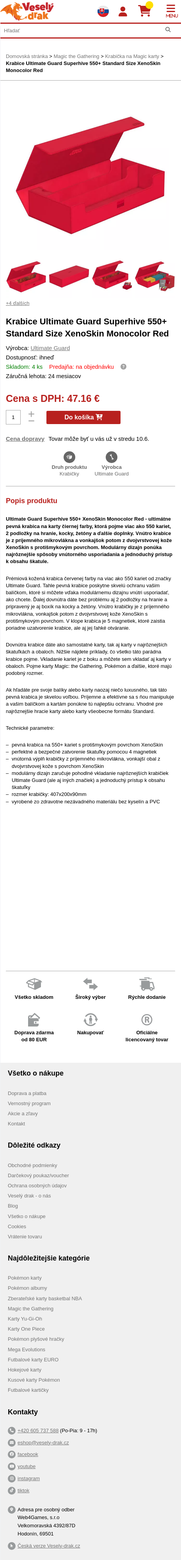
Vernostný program (29, 1103)
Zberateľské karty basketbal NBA (45, 1298)
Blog (13, 1206)
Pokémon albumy (27, 1288)
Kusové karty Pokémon (34, 1380)
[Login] (123, 12)
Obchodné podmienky (32, 1165)
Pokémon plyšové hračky (36, 1339)
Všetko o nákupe (27, 1216)
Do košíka (83, 417)
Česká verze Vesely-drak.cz (49, 1546)
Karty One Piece (26, 1329)
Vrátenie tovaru (25, 1237)
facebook (28, 1454)
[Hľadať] (167, 30)
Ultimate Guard (50, 348)
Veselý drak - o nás (29, 1196)
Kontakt (16, 1124)
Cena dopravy (25, 438)
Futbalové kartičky (28, 1390)
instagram (29, 1478)
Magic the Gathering (76, 56)
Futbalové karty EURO (33, 1360)
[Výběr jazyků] (103, 11)
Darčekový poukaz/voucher (38, 1175)
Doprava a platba (27, 1093)
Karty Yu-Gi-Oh (25, 1319)
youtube (26, 1466)
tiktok (23, 1490)
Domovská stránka (27, 56)
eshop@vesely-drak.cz (43, 1443)
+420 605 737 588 (38, 1430)
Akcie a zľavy (23, 1113)
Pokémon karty (25, 1278)
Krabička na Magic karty (132, 56)
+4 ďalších (17, 303)
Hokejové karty (24, 1370)
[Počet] (13, 417)
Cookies (17, 1226)
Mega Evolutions (26, 1349)
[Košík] (147, 11)
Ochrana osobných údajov (37, 1185)
